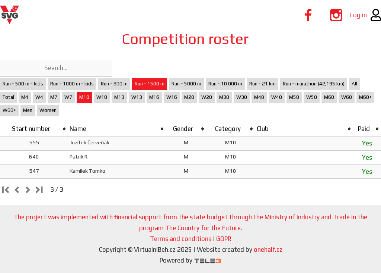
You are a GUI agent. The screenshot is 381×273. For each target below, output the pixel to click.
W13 (136, 97)
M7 (53, 97)
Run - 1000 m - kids (72, 84)
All (354, 84)
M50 (294, 97)
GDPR (223, 238)
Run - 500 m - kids (23, 84)
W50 (311, 97)
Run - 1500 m (149, 84)
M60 (329, 97)
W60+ (9, 110)
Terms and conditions (180, 238)
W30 (241, 97)
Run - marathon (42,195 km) (314, 84)
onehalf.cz (268, 249)
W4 (39, 97)
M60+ (365, 97)
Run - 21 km (262, 84)
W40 (276, 97)
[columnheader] (34, 129)
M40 (259, 97)
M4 (24, 97)
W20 (206, 97)
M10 (84, 97)
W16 (171, 97)
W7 (68, 97)
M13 (119, 97)
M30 (224, 97)
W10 (101, 97)
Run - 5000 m (186, 84)
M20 (189, 97)
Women (48, 110)
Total (8, 97)
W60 (346, 97)
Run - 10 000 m (225, 84)
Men (27, 110)
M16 (154, 97)
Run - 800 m (114, 84)
